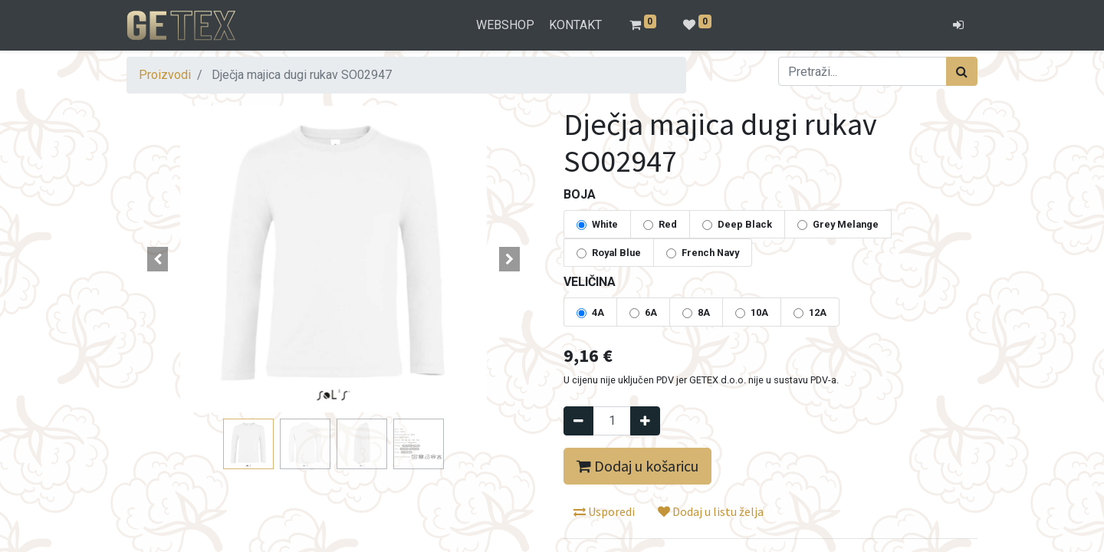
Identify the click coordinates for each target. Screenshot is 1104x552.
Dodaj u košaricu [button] (637, 465)
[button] (158, 259)
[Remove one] (578, 420)
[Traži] (962, 71)
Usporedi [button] (604, 511)
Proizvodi (165, 74)
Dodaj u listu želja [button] (711, 511)
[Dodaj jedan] (645, 420)
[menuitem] (505, 25)
